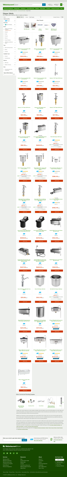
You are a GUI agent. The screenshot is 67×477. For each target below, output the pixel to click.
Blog (21, 459)
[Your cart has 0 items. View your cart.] (62, 4)
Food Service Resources (25, 465)
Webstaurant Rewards (7, 460)
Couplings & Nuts (31, 405)
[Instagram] (4, 453)
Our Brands (41, 460)
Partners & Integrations (7, 466)
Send (59, 146)
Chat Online (58, 464)
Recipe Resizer (6, 465)
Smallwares (23, 8)
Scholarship (41, 465)
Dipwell (47, 427)
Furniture (48, 8)
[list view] (22, 17)
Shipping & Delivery (59, 465)
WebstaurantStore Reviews (25, 466)
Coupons (22, 463)
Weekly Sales (23, 462)
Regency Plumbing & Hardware (39, 427)
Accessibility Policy (25, 472)
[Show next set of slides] (63, 402)
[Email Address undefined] (54, 147)
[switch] (61, 17)
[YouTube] (7, 453)
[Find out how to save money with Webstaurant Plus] (21, 52)
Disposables (42, 8)
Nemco (55, 427)
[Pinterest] (17, 453)
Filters (5, 17)
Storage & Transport (55, 8)
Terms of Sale (5, 472)
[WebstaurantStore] (18, 446)
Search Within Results (8, 72)
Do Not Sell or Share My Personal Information (39, 472)
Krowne (52, 427)
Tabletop (37, 8)
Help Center (59, 459)
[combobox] (31, 4)
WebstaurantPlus (6, 459)
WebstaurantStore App (7, 462)
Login (50, 144)
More (62, 8)
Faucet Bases (41, 405)
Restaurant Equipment (8, 8)
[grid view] (18, 17)
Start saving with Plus (38, 440)
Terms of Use (18, 472)
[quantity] (18, 60)
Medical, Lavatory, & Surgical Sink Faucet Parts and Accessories (51, 406)
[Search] (14, 74)
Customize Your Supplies (8, 463)
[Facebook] (10, 453)
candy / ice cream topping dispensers (31, 426)
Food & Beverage (30, 8)
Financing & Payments (43, 463)
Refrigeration (16, 8)
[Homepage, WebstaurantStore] (10, 4)
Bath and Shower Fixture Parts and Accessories (21, 406)
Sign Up (24, 440)
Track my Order (60, 462)
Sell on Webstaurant (42, 466)
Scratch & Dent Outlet (24, 460)
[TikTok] (14, 453)
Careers (40, 462)
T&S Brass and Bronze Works (23, 429)
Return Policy (41, 468)
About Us (40, 459)
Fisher (50, 427)
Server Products (60, 427)
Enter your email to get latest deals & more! (14, 438)
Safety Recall (22, 468)
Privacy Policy (11, 472)
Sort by (27, 17)
